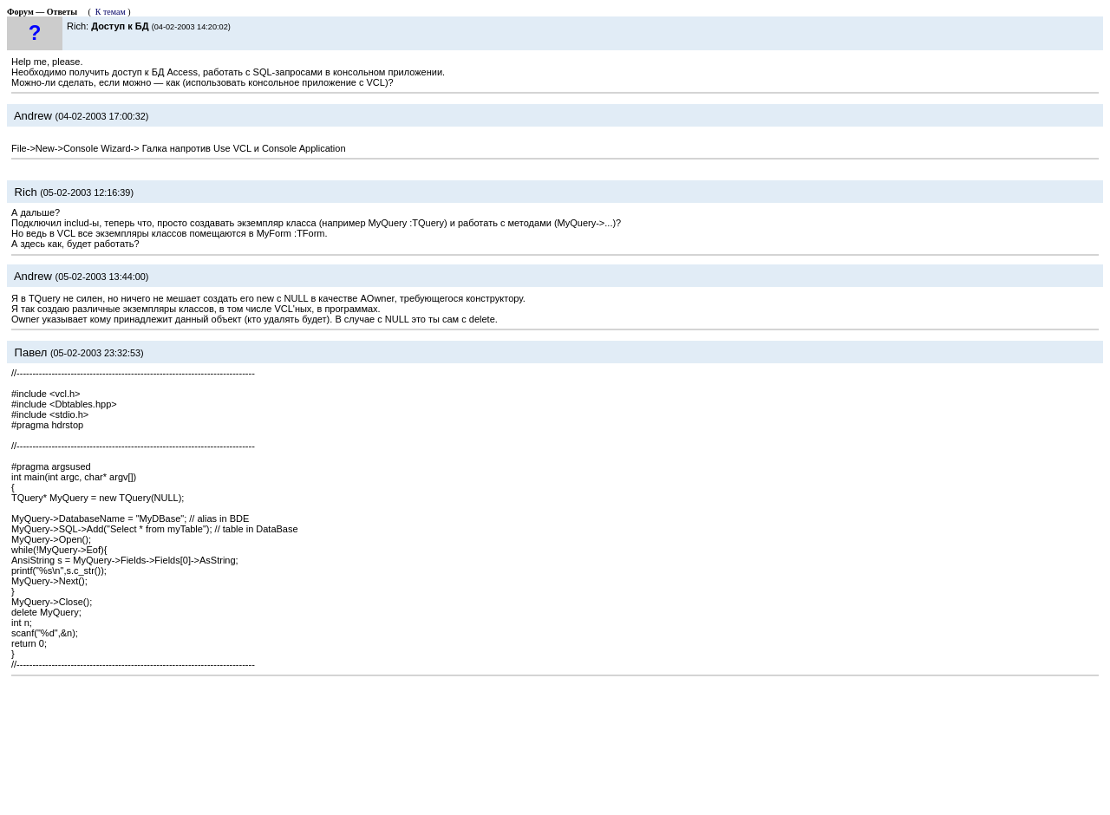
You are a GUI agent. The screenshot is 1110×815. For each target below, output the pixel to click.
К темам (110, 11)
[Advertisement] (555, 741)
